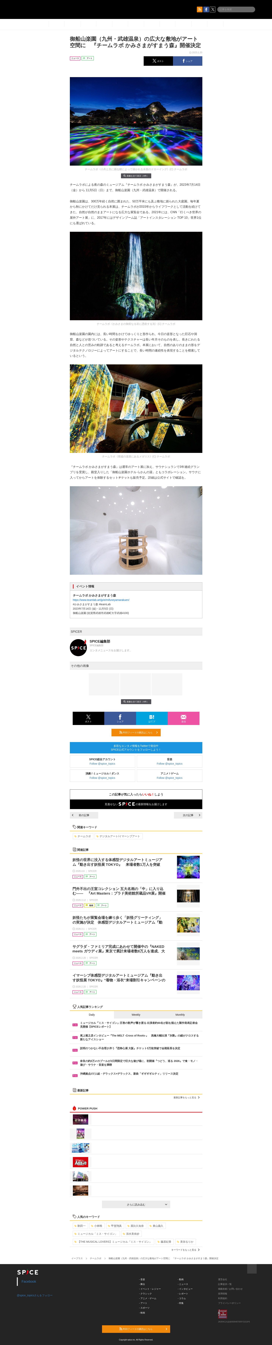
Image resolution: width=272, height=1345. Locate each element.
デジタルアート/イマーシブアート (118, 836)
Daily (92, 1014)
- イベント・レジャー (150, 1289)
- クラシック (145, 1293)
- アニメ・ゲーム (147, 1298)
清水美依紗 (131, 1233)
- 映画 (142, 1312)
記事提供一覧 (225, 1284)
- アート (143, 1303)
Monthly (180, 1014)
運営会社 (222, 1279)
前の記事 (80, 815)
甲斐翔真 (115, 1225)
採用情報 (222, 1293)
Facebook (29, 1281)
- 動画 (181, 1279)
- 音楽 (142, 1279)
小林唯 (96, 1225)
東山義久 (156, 1225)
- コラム (182, 1298)
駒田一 (80, 1225)
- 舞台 (142, 1284)
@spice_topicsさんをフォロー (35, 1295)
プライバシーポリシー (229, 1303)
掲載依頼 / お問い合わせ (230, 1289)
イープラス (77, 1258)
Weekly (136, 1014)
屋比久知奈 (135, 1225)
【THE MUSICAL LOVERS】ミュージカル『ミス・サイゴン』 (113, 1241)
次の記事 (191, 815)
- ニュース (183, 1284)
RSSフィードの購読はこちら (138, 732)
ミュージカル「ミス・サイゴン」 (95, 1233)
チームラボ (82, 836)
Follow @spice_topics (102, 763)
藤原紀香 (164, 1241)
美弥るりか (185, 1241)
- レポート (183, 1293)
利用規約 (222, 1298)
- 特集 (181, 1303)
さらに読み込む (147, 1204)
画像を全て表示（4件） (136, 176)
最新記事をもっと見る (187, 1097)
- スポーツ (144, 1308)
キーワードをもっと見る (185, 1250)
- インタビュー (185, 1289)
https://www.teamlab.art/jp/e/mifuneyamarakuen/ (101, 599)
